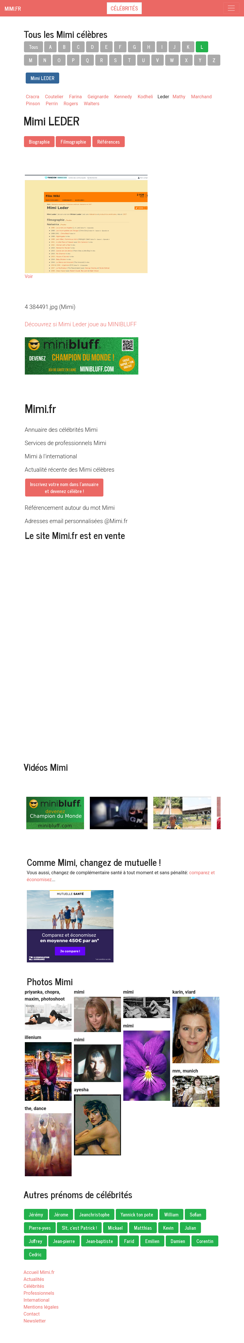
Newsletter (35, 1321)
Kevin (168, 1227)
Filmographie (73, 141)
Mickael (115, 1227)
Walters (91, 103)
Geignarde (98, 96)
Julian (190, 1227)
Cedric (35, 1254)
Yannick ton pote (137, 1214)
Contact (32, 1314)
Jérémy (36, 1214)
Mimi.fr (13, 8)
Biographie (39, 141)
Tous (33, 47)
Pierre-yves (40, 1227)
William (171, 1214)
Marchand (201, 96)
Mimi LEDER (42, 78)
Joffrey (35, 1241)
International (37, 1300)
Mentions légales (41, 1307)
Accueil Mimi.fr (39, 1272)
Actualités (34, 1279)
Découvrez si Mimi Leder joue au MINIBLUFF (81, 324)
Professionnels (39, 1293)
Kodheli (145, 96)
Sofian (195, 1214)
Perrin (51, 103)
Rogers (70, 103)
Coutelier (54, 96)
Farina (75, 96)
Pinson (33, 103)
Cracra (33, 96)
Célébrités (124, 8)
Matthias (143, 1227)
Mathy (179, 96)
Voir (29, 276)
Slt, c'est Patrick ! (79, 1227)
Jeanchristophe (94, 1214)
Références (108, 141)
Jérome (61, 1214)
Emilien (152, 1241)
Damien (178, 1241)
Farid (129, 1241)
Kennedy (123, 96)
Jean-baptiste (99, 1241)
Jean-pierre (64, 1241)
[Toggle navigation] (231, 8)
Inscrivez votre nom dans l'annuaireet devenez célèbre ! (64, 487)
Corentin (204, 1241)
